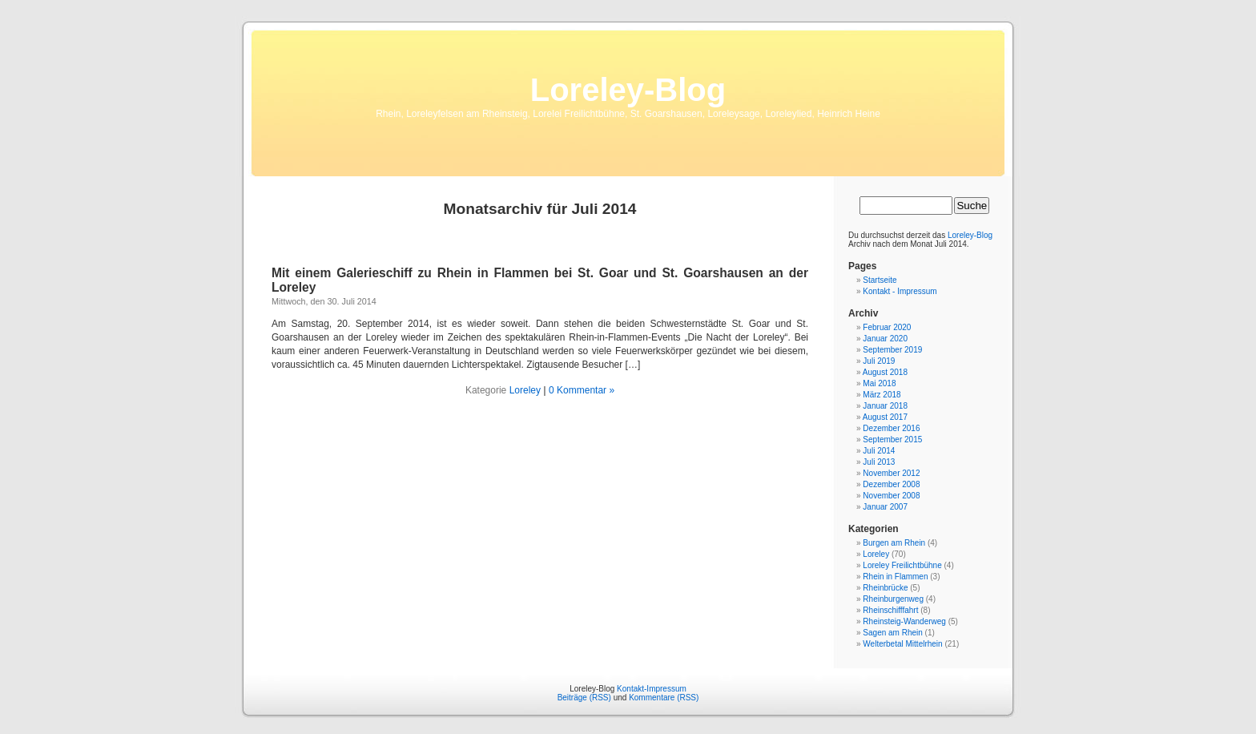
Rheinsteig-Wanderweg (904, 621)
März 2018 (881, 394)
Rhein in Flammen (895, 576)
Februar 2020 (887, 327)
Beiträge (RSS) (584, 697)
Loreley (525, 390)
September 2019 (892, 349)
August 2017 (885, 417)
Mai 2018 (879, 383)
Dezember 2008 (891, 484)
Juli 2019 (879, 361)
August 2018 (885, 372)
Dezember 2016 (891, 428)
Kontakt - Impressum (899, 291)
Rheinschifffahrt (890, 610)
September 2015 (892, 439)
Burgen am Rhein (894, 542)
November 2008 (891, 495)
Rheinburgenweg (893, 599)
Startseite (879, 280)
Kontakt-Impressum (651, 688)
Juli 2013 (879, 462)
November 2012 (891, 473)
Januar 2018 (885, 405)
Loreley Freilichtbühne (902, 565)
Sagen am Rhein (893, 632)
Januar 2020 (885, 338)
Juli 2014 (879, 450)
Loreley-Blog (628, 89)
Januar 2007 (885, 506)
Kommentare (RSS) (663, 697)
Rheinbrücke (885, 587)
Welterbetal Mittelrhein (902, 643)
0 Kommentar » (581, 390)
